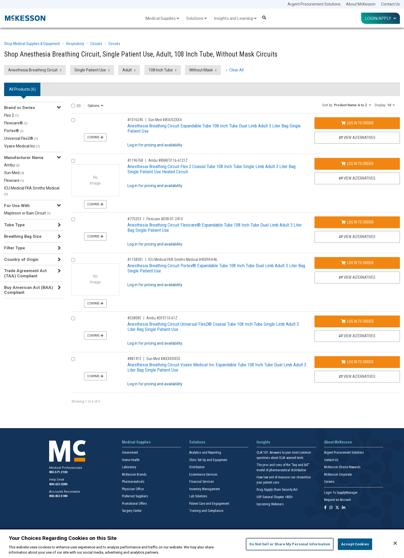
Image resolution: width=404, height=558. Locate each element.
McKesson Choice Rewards (342, 467)
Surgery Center (132, 511)
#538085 (134, 318)
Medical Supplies (162, 18)
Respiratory (75, 43)
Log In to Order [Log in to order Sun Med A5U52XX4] (357, 123)
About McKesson (360, 4)
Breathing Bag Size (22, 236)
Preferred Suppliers (135, 496)
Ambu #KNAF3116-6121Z (168, 160)
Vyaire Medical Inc (22, 146)
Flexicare (14, 180)
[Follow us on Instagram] (331, 507)
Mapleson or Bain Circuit (27, 213)
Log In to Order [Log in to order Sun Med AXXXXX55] (357, 362)
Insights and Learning (235, 18)
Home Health (131, 460)
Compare (95, 137)
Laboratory (129, 467)
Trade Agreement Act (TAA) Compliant (25, 273)
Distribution (197, 467)
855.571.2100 (58, 472)
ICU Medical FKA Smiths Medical (31, 191)
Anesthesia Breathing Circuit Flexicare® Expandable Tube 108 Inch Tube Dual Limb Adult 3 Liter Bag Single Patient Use (214, 227)
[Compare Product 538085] (73, 318)
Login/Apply (380, 18)
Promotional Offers (134, 504)
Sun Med (14, 173)
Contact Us (390, 4)
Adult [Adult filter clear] (127, 70)
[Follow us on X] (337, 507)
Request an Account (337, 500)
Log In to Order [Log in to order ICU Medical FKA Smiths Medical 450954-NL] (357, 263)
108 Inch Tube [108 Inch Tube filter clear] (161, 70)
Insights (263, 442)
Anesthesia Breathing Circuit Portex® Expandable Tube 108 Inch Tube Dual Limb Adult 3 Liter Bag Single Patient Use (216, 268)
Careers (329, 482)
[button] (346, 105)
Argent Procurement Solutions (314, 4)
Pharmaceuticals (133, 482)
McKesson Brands (134, 474)
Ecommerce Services (203, 474)
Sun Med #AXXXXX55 (163, 358)
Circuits (96, 43)
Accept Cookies (355, 544)
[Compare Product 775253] (73, 219)
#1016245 (135, 120)
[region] (202, 543)
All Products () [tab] (22, 89)
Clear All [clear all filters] (236, 70)
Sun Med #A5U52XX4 (165, 120)
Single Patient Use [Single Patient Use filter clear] (90, 70)
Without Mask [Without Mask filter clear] (201, 70)
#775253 (134, 219)
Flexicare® (15, 123)
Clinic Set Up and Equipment (208, 460)
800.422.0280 (58, 484)
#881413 (134, 358)
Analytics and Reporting (205, 452)
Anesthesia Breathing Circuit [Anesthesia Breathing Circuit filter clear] (33, 70)
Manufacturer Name (23, 157)
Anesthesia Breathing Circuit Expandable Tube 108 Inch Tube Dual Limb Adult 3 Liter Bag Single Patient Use (214, 128)
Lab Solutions (198, 496)
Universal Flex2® (21, 138)
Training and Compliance (206, 511)
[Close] (395, 543)
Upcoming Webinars (270, 504)
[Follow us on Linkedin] (343, 507)
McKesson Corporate (338, 474)
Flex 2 (11, 115)
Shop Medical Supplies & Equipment (32, 43)
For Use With (17, 205)
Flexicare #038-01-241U (164, 219)
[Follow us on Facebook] (325, 507)
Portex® (14, 131)
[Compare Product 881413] (73, 359)
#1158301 (135, 259)
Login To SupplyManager (341, 493)
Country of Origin (21, 259)
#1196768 (135, 160)
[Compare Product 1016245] (73, 120)
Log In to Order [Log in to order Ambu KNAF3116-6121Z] (357, 163)
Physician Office (133, 489)
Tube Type (14, 224)
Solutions (196, 18)
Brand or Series (19, 107)
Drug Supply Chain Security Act (277, 490)
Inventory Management (204, 489)
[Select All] (73, 105)
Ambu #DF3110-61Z (161, 318)
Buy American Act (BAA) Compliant (28, 290)
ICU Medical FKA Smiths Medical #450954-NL (183, 259)
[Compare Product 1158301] (73, 260)
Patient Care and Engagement (209, 504)
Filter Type (14, 247)
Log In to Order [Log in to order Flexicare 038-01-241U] (357, 222)
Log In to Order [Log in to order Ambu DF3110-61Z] (357, 321)
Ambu (11, 165)
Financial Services (201, 482)
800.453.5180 (58, 496)
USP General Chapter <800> (275, 497)
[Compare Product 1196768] (73, 161)
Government (130, 452)
